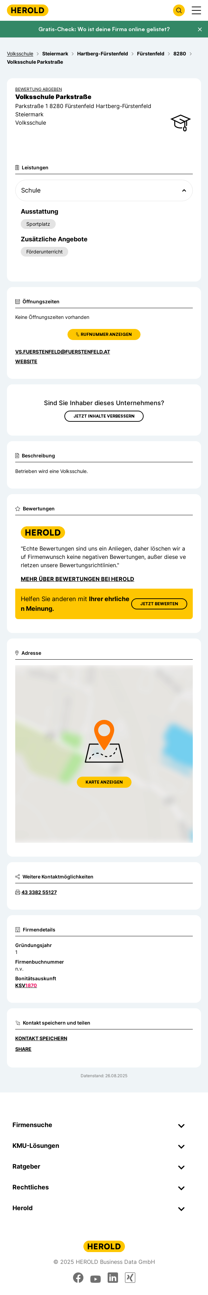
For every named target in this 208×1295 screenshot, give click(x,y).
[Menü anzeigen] (196, 10)
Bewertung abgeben (38, 89)
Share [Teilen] (23, 1049)
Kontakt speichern (41, 1038)
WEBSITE (26, 361)
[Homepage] (27, 10)
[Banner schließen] (200, 29)
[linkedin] (113, 1277)
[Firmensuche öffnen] (179, 10)
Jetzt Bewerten (159, 603)
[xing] (130, 1277)
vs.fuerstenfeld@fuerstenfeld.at (62, 352)
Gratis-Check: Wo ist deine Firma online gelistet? (104, 29)
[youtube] (95, 1277)
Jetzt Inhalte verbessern (104, 416)
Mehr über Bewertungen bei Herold (77, 578)
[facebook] (78, 1277)
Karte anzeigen (104, 782)
